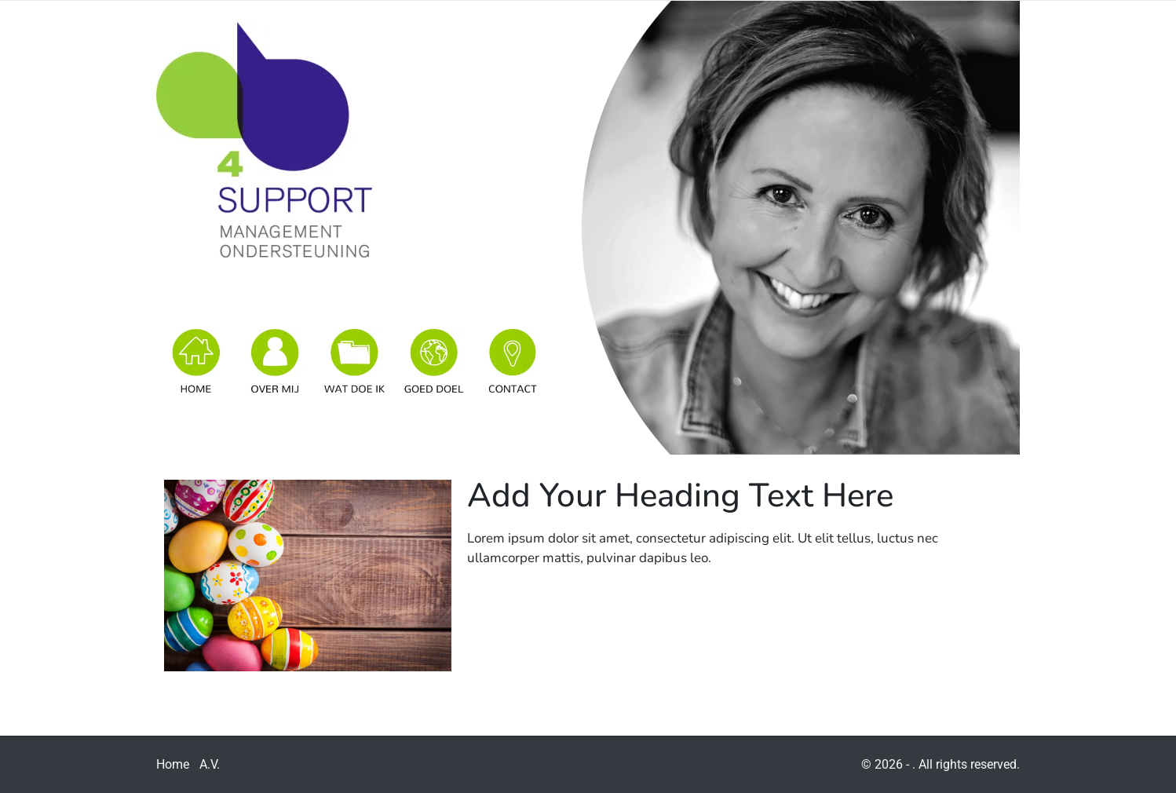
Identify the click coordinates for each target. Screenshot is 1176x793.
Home (172, 764)
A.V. (209, 764)
